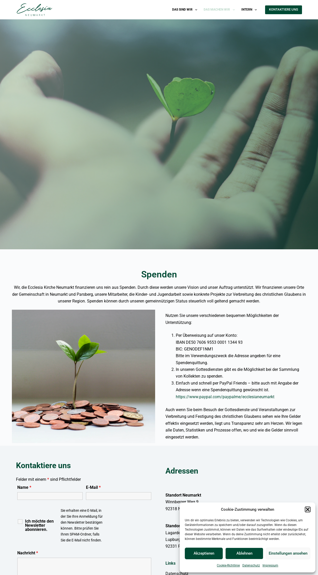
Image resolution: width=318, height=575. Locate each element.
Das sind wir (185, 10)
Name (24, 487)
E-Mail (93, 487)
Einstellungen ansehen (288, 553)
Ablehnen (244, 553)
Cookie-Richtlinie (228, 565)
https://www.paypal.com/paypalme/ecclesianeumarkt (225, 396)
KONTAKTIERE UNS (283, 9)
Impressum (270, 565)
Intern (250, 10)
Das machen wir (220, 10)
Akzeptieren (204, 553)
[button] (307, 509)
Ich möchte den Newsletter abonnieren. (39, 525)
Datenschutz (251, 565)
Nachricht (27, 552)
